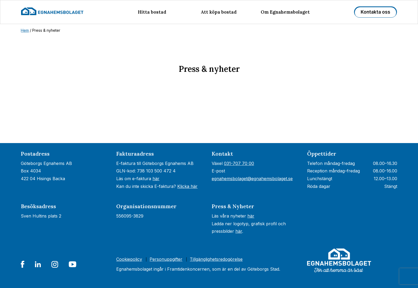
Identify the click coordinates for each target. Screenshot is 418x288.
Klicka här (187, 186)
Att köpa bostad (219, 12)
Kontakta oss (375, 12)
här (155, 178)
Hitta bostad (152, 12)
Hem (25, 30)
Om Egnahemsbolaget (285, 12)
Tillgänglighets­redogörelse (216, 259)
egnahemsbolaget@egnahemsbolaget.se (252, 178)
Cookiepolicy (129, 259)
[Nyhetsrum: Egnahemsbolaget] (209, 121)
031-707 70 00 (239, 163)
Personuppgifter (166, 259)
